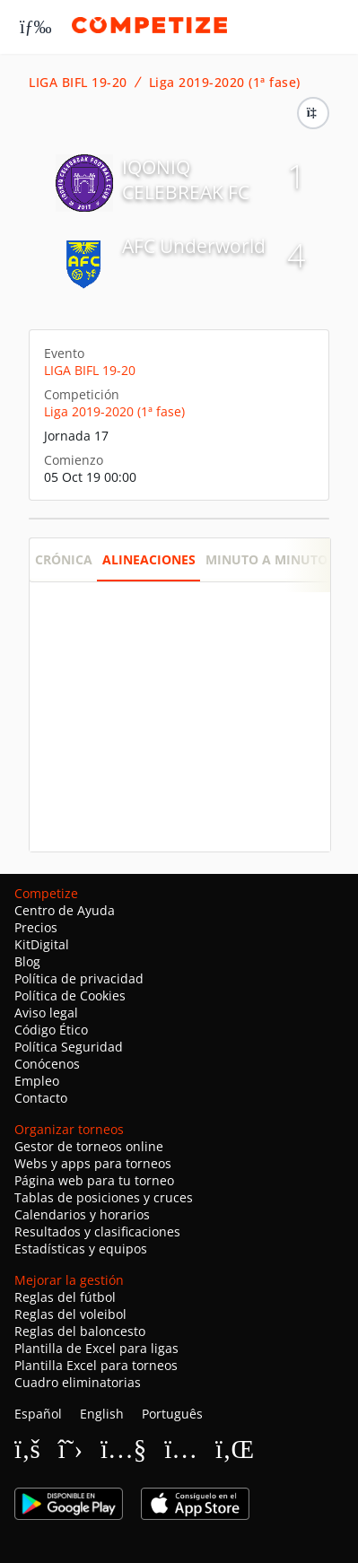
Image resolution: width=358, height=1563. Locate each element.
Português (172, 1413)
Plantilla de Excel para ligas (96, 1348)
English (102, 1413)
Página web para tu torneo (94, 1180)
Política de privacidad (79, 978)
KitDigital (41, 944)
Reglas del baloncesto (79, 1331)
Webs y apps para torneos (92, 1163)
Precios (35, 927)
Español (38, 1413)
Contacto (40, 1097)
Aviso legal (46, 1012)
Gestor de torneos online (88, 1146)
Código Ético (51, 1029)
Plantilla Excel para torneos (96, 1365)
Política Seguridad (68, 1046)
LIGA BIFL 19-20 (78, 82)
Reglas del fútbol (65, 1296)
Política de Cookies (70, 995)
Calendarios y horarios (82, 1214)
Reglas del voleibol (70, 1314)
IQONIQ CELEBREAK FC (185, 179)
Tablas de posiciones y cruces (103, 1197)
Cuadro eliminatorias (77, 1382)
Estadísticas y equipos (80, 1248)
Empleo (36, 1080)
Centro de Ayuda (64, 910)
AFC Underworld (194, 245)
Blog (27, 961)
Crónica (63, 559)
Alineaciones (149, 559)
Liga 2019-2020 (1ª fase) (225, 82)
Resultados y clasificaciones (97, 1231)
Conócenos (47, 1063)
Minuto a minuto (266, 559)
